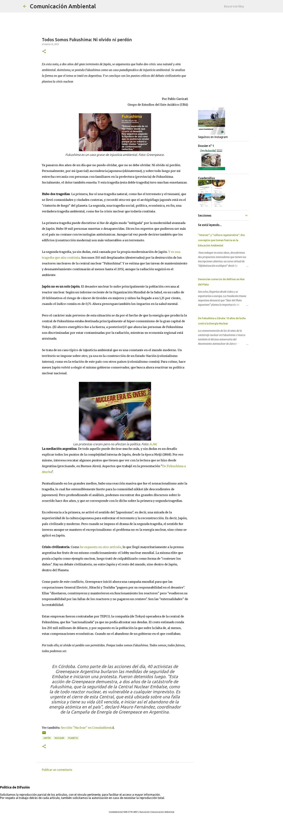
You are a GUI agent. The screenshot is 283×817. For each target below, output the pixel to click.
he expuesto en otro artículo (100, 547)
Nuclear (59, 738)
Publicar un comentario (57, 769)
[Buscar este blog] (241, 6)
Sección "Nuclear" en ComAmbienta (87, 727)
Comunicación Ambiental (63, 6)
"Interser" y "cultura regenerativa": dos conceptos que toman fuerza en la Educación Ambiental (221, 240)
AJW (152, 444)
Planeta (73, 738)
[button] (44, 51)
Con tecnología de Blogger (141, 804)
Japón (47, 738)
